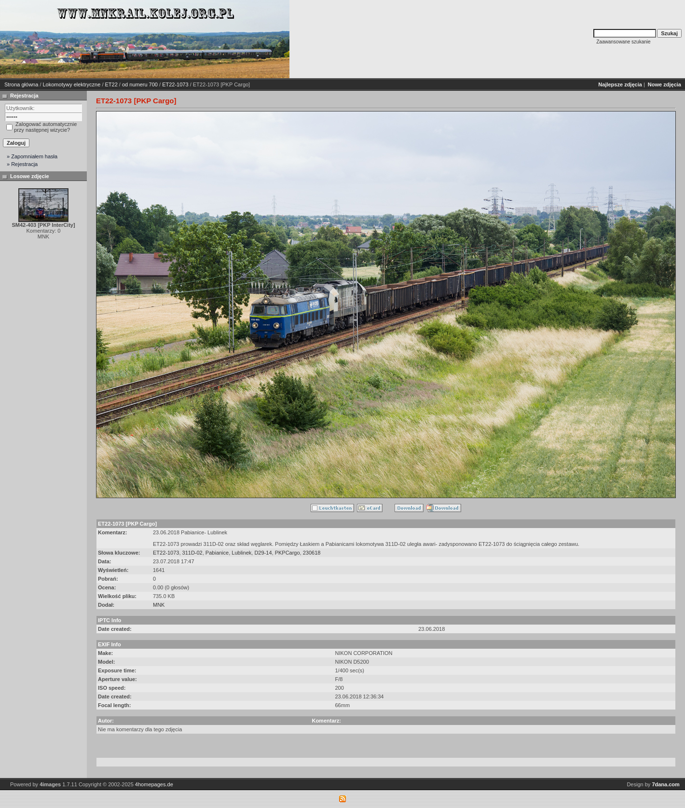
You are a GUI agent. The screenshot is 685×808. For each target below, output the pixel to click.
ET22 (111, 84)
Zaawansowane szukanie (623, 41)
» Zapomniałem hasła (32, 156)
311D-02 (192, 553)
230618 (312, 553)
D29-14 (263, 553)
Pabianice (217, 553)
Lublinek (241, 553)
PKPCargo (287, 553)
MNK (158, 605)
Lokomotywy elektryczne (72, 84)
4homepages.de (154, 784)
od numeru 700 (140, 84)
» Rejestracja (22, 164)
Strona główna (21, 84)
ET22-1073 (175, 84)
